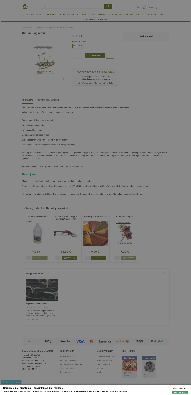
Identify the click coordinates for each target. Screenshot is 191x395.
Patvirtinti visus (179, 392)
